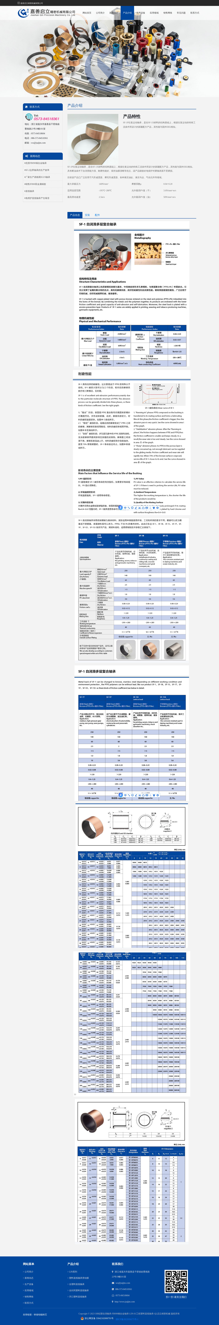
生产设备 (140, 13)
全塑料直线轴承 (75, 1284)
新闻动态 (113, 13)
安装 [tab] (87, 215)
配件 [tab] (97, 215)
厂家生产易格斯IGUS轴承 (37, 177)
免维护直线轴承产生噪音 (37, 198)
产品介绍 (127, 13)
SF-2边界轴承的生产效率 (37, 170)
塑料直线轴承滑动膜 (78, 1278)
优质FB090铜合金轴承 (36, 163)
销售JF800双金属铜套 (35, 184)
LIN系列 (72, 1272)
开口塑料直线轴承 (77, 1297)
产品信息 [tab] (75, 215)
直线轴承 (29, 191)
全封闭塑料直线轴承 (78, 1290)
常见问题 (181, 13)
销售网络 (167, 13)
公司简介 (100, 13)
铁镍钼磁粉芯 (40, 1314)
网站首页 (87, 13)
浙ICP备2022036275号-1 (127, 1319)
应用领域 (154, 13)
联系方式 (194, 13)
